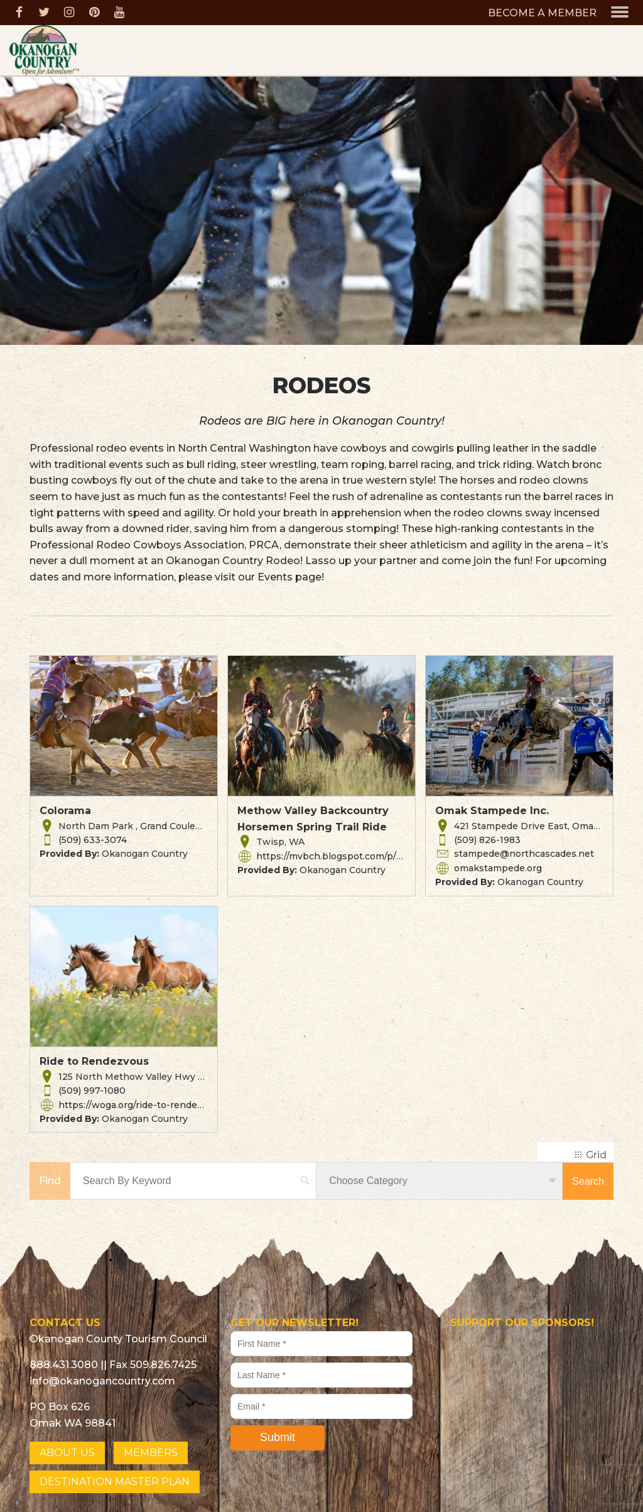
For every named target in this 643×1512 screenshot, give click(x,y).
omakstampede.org (498, 868)
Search (588, 1181)
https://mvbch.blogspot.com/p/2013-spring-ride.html (375, 856)
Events (275, 577)
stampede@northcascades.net (524, 853)
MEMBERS (151, 1453)
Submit (277, 1437)
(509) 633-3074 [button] (92, 840)
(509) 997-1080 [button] (92, 1090)
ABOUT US (67, 1453)
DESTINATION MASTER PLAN (115, 1482)
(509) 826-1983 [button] (487, 840)
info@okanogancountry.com (102, 1381)
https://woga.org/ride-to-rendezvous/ (142, 1105)
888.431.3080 (64, 1365)
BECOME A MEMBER (542, 13)
